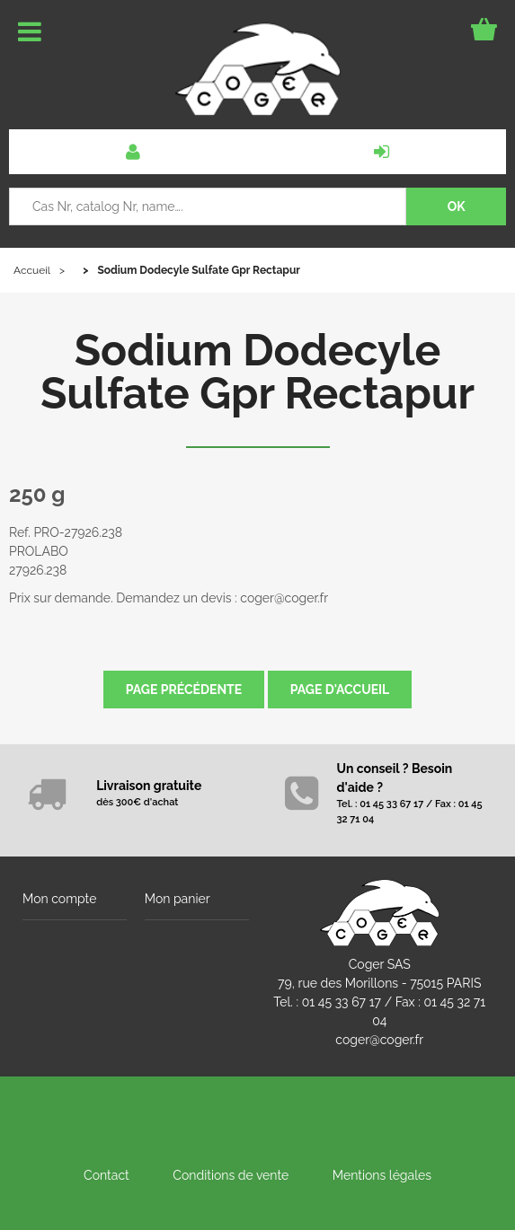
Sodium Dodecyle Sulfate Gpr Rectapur (257, 371)
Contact (106, 1175)
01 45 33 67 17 (341, 1002)
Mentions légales (382, 1175)
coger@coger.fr (379, 1039)
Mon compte (59, 899)
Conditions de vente (231, 1175)
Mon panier (177, 899)
